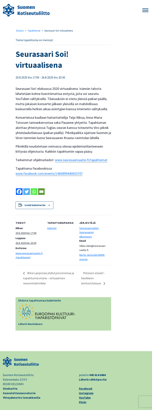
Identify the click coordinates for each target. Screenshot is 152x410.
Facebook (85, 388)
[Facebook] (19, 191)
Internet (51, 228)
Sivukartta (10, 388)
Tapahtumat (34, 30)
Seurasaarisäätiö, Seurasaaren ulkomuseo (89, 232)
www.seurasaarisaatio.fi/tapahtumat (81, 160)
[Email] (41, 191)
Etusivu (20, 30)
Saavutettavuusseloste (19, 393)
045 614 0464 (97, 375)
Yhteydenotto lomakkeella (21, 397)
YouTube (85, 397)
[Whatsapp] (34, 191)
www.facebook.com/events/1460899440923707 (49, 173)
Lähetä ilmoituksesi (30, 324)
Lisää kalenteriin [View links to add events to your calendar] (35, 205)
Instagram (86, 393)
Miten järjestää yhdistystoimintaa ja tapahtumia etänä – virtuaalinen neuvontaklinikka (48, 278)
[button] (145, 10)
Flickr (83, 402)
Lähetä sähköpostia (93, 379)
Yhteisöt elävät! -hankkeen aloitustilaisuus (93, 278)
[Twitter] (26, 191)
